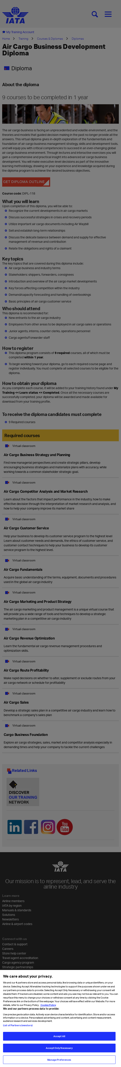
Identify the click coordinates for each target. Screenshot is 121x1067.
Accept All (59, 1039)
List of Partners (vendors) (17, 1028)
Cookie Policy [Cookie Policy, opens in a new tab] (48, 1008)
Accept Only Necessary (59, 1051)
